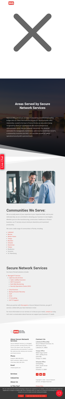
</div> (12, 72)
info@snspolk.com (16, 367)
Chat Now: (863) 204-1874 (17, 362)
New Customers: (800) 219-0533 (19, 360)
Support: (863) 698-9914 (17, 358)
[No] (63, 393)
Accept (21, 396)
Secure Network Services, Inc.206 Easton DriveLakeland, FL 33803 (45, 344)
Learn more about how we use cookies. (36, 396)
